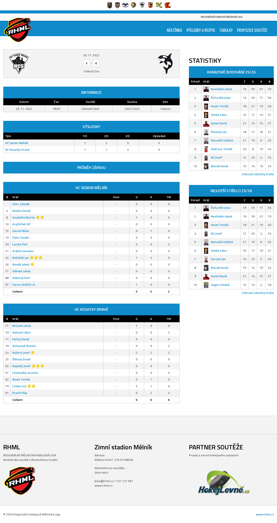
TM (168, 197)
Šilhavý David (21, 359)
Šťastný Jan (215, 132)
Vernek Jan (214, 259)
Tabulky (226, 30)
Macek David (215, 166)
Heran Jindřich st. (24, 284)
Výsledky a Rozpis (200, 30)
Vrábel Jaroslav (23, 251)
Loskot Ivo (19, 386)
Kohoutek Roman (24, 345)
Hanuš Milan (20, 230)
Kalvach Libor (21, 332)
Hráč (15, 197)
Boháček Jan (20, 257)
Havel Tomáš (216, 106)
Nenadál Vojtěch (218, 140)
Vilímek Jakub (21, 271)
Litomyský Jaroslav (25, 372)
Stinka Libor (215, 114)
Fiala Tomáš (20, 237)
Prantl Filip (19, 392)
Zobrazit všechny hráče (258, 174)
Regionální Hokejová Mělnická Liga (221, 17)
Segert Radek (216, 284)
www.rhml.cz (265, 514)
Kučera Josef (21, 352)
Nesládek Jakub (217, 89)
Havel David (215, 123)
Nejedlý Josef (21, 366)
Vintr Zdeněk (21, 204)
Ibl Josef (212, 157)
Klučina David (21, 210)
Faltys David (20, 339)
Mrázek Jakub (21, 325)
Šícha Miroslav (217, 97)
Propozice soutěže (252, 30)
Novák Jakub (20, 264)
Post (116, 197)
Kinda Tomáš (21, 379)
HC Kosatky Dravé (17, 149)
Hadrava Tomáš (217, 149)
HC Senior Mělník (16, 143)
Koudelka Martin (23, 217)
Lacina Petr (20, 244)
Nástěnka (174, 30)
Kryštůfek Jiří (21, 224)
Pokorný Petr (21, 277)
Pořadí (195, 81)
